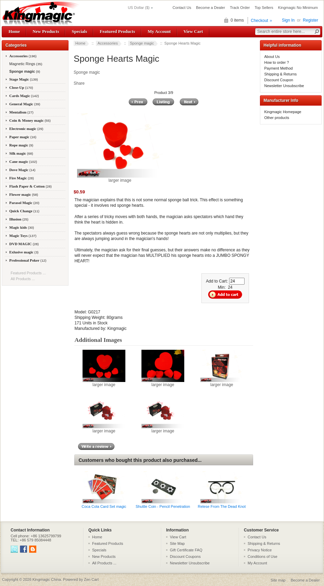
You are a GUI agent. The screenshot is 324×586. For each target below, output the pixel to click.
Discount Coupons (185, 556)
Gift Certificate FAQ (186, 550)
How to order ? (276, 62)
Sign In (288, 20)
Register (310, 20)
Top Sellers (263, 7)
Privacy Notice (260, 550)
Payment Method (278, 68)
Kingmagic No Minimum (298, 7)
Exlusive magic (23, 252)
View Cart (193, 31)
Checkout (259, 20)
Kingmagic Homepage (282, 112)
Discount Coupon (278, 80)
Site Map (177, 543)
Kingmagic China (47, 579)
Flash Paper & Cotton (30, 186)
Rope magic (21, 145)
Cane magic (23, 161)
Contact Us (182, 7)
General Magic (24, 104)
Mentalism (21, 112)
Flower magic (23, 194)
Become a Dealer (210, 7)
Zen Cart (91, 579)
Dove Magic (22, 170)
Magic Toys (22, 236)
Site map (278, 580)
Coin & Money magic (30, 120)
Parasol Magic (24, 203)
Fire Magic (21, 178)
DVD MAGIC (24, 244)
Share (79, 83)
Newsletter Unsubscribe (284, 86)
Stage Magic (23, 79)
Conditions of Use (262, 556)
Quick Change (24, 211)
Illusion (18, 219)
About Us (272, 57)
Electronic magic (26, 129)
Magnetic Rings (25, 64)
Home (14, 31)
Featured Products (117, 31)
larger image (104, 382)
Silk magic (21, 153)
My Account (159, 31)
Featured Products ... (28, 273)
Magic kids (21, 227)
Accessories (108, 43)
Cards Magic (24, 96)
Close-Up (21, 87)
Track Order (240, 7)
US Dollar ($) (139, 7)
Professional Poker (27, 260)
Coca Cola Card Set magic (104, 506)
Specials (79, 31)
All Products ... (23, 279)
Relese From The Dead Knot (222, 506)
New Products (46, 31)
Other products (276, 118)
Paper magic (22, 137)
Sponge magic (142, 43)
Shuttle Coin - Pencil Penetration (163, 506)
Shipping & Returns (280, 74)
